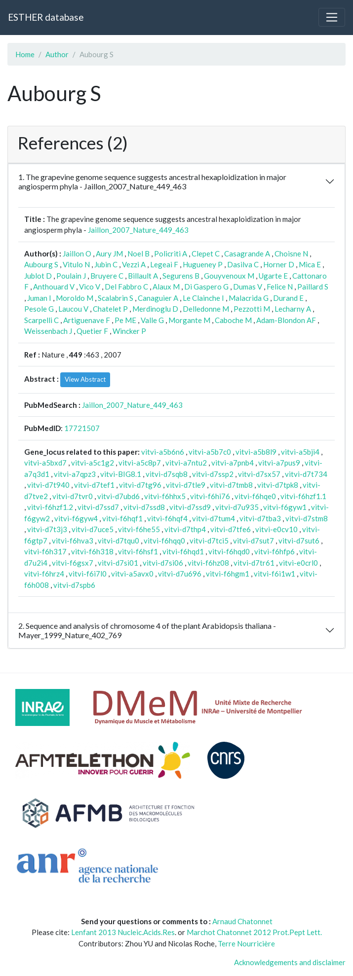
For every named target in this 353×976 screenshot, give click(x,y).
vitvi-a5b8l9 (255, 451)
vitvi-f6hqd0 (229, 551)
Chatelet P (110, 308)
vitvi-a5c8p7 (139, 462)
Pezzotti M (252, 308)
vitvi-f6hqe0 (255, 496)
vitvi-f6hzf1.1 (303, 496)
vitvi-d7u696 (179, 573)
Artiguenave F (86, 320)
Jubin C (106, 264)
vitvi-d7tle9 (185, 484)
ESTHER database (45, 17)
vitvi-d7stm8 (306, 518)
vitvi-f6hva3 (72, 540)
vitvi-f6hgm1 (227, 573)
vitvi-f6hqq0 (164, 540)
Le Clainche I (203, 297)
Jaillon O (77, 253)
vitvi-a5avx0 (132, 573)
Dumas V (247, 286)
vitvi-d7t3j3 (47, 529)
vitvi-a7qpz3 (75, 474)
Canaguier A (158, 297)
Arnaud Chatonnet (242, 921)
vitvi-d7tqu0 (118, 540)
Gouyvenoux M (229, 275)
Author (57, 54)
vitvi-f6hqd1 (183, 551)
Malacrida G (249, 297)
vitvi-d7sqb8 (167, 474)
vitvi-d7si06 (163, 562)
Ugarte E (273, 275)
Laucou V (73, 308)
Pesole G (39, 308)
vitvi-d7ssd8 (144, 507)
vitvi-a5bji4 (300, 451)
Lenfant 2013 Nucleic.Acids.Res (123, 932)
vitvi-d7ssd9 (190, 507)
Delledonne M (206, 308)
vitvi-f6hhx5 (165, 496)
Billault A (143, 275)
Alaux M (166, 286)
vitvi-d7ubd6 (118, 496)
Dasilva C (243, 264)
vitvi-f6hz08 (208, 562)
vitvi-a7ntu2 (186, 462)
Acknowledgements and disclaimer (290, 962)
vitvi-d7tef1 (94, 484)
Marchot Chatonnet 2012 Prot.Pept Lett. (254, 932)
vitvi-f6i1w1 (274, 573)
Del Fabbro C (126, 286)
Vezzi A (134, 264)
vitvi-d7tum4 (213, 518)
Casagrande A (247, 253)
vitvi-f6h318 (92, 551)
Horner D (278, 264)
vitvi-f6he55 (139, 529)
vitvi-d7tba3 (260, 518)
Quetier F (92, 330)
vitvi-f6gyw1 (285, 507)
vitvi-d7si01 (118, 562)
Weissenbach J (48, 330)
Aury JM (109, 253)
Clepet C (206, 253)
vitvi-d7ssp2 (213, 474)
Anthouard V (54, 286)
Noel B (138, 253)
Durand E (288, 297)
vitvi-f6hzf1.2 (50, 507)
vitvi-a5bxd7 (45, 462)
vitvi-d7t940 (48, 484)
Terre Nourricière (246, 943)
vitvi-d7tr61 (254, 562)
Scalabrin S (115, 297)
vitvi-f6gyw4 (76, 518)
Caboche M (233, 320)
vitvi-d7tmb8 (231, 484)
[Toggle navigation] (331, 17)
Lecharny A (293, 308)
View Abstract (85, 379)
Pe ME (125, 320)
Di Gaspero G (206, 286)
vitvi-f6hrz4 (44, 573)
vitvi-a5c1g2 (92, 462)
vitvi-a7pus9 (279, 462)
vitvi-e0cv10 (276, 529)
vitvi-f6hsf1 (138, 551)
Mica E (310, 264)
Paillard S (312, 286)
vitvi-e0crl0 (298, 562)
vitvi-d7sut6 (298, 540)
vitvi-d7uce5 (93, 529)
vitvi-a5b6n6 (162, 451)
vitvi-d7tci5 (209, 540)
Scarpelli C (41, 320)
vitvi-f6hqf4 (167, 518)
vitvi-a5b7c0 (210, 451)
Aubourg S (41, 264)
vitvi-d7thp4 (185, 529)
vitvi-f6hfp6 (274, 551)
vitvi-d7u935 (237, 507)
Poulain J (71, 275)
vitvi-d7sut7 (253, 540)
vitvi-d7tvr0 (72, 496)
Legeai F (164, 264)
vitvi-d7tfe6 (230, 529)
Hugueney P (203, 264)
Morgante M (189, 320)
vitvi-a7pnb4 (232, 462)
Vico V (89, 286)
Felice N (280, 286)
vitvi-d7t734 (306, 474)
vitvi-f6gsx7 (72, 562)
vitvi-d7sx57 (259, 474)
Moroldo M (74, 297)
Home (25, 54)
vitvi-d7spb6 (74, 584)
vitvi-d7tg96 (140, 484)
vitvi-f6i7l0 (88, 573)
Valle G (152, 320)
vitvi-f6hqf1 (122, 518)
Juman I (39, 297)
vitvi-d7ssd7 (98, 507)
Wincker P (129, 330)
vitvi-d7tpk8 (277, 484)
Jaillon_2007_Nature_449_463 (138, 229)
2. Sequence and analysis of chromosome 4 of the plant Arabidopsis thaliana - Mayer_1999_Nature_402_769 (147, 630)
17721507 (82, 428)
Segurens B (180, 275)
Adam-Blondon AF (286, 320)
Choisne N (291, 253)
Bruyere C (106, 275)
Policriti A (170, 253)
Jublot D (38, 275)
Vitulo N (76, 264)
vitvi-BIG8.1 (120, 474)
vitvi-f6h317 (45, 551)
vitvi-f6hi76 (210, 496)
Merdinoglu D (155, 308)
